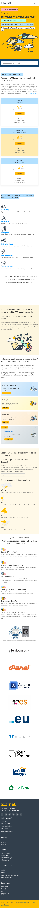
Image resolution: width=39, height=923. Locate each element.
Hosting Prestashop (5, 825)
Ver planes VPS (8, 439)
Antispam (3, 871)
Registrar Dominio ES (6, 859)
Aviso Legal (23, 902)
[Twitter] (9, 814)
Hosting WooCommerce (6, 827)
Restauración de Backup (6, 874)
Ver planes (5, 407)
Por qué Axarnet (4, 888)
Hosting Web (4, 822)
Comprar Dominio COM (6, 857)
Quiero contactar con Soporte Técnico (13, 475)
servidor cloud (33, 93)
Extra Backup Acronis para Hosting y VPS (10, 876)
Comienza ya (5, 422)
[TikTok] (21, 814)
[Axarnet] (7, 3)
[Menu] (1, 3)
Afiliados (3, 895)
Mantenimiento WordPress (7, 832)
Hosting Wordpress (5, 823)
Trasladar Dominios (5, 855)
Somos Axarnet (4, 887)
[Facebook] (2, 814)
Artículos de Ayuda (5, 893)
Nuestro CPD (4, 890)
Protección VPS (4, 846)
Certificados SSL (5, 861)
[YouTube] (17, 814)
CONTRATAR (19, 113)
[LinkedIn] (13, 814)
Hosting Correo (4, 830)
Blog (2, 892)
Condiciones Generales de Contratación (25, 904)
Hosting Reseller (4, 828)
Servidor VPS (4, 841)
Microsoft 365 (4, 869)
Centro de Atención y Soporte (10, 810)
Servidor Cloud (4, 844)
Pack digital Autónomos (6, 877)
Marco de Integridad (5, 906)
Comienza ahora (6, 393)
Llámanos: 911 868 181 (8, 808)
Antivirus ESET (4, 872)
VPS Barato (3, 843)
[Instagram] (6, 814)
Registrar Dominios (5, 853)
